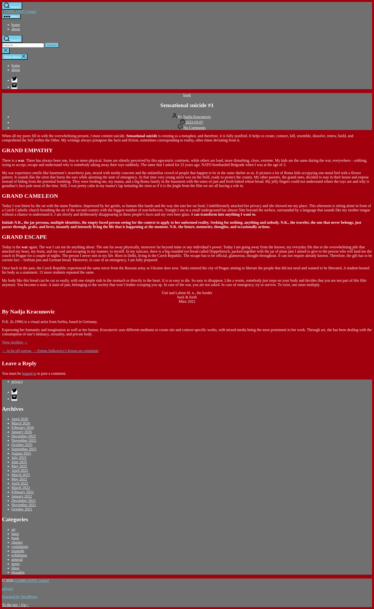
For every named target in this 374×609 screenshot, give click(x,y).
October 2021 (21, 509)
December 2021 (23, 501)
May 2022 (19, 479)
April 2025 (19, 470)
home (15, 25)
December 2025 (23, 436)
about (15, 29)
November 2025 (23, 440)
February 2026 (22, 428)
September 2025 (23, 449)
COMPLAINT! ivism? (19, 12)
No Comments (194, 128)
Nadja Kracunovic (197, 117)
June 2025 (19, 462)
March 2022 (20, 488)
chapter (17, 542)
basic (15, 534)
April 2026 (19, 419)
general (17, 559)
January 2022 (21, 496)
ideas (15, 568)
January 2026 (21, 432)
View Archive (15, 342)
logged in (29, 373)
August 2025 (21, 453)
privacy (17, 382)
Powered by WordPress (19, 597)
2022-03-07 (194, 122)
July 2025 (18, 458)
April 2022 (19, 483)
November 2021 (23, 505)
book (187, 95)
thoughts (18, 572)
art (13, 529)
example (17, 551)
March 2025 (20, 475)
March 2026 (20, 423)
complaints (19, 547)
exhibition (19, 555)
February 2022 (22, 492)
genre (15, 564)
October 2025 (21, 445)
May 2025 (19, 466)
